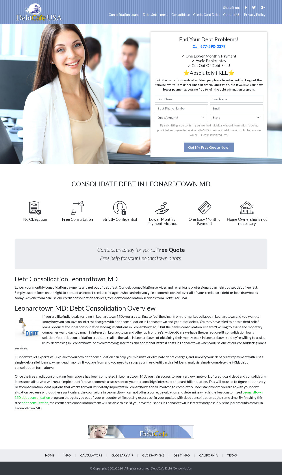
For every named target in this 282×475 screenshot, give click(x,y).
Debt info (181, 455)
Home (50, 455)
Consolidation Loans (124, 14)
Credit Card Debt (206, 14)
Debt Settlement (155, 14)
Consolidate (180, 14)
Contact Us (231, 14)
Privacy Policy (254, 14)
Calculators (91, 455)
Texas (231, 455)
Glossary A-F (122, 455)
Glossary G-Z (153, 455)
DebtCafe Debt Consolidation (171, 468)
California (208, 455)
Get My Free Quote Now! (209, 147)
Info (67, 455)
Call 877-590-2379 (209, 46)
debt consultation (35, 403)
